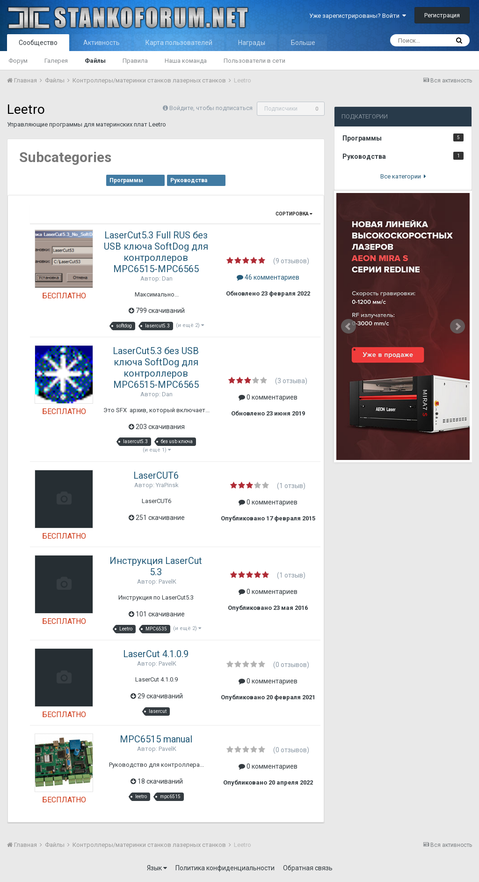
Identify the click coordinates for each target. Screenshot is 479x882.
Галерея (56, 60)
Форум (18, 60)
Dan (167, 278)
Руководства (188, 180)
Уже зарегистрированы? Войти (357, 15)
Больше (303, 42)
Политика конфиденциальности (225, 868)
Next (457, 326)
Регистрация (442, 15)
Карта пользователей (178, 42)
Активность (101, 42)
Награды (251, 42)
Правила (135, 60)
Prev (348, 326)
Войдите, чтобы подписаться (211, 107)
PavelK (167, 581)
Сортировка (294, 213)
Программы (126, 180)
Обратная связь (308, 868)
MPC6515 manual (156, 739)
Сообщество (38, 42)
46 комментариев (268, 277)
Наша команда (186, 60)
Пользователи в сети (254, 60)
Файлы (95, 60)
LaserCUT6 (156, 475)
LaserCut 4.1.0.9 (156, 654)
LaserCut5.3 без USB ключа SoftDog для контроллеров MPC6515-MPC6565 (156, 367)
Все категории (403, 176)
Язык (157, 868)
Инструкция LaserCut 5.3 (155, 566)
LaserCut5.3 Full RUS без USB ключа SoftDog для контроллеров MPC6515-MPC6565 (156, 252)
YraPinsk (167, 485)
